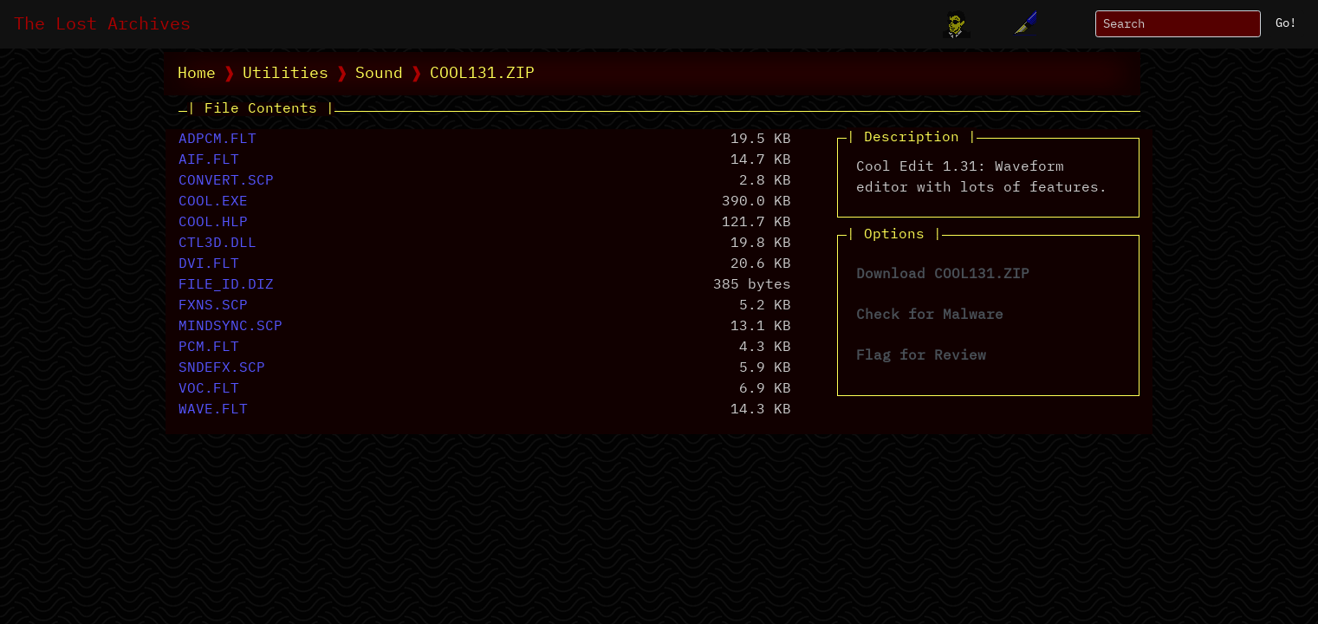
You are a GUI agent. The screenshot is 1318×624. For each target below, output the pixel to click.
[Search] (1178, 23)
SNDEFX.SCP (222, 368)
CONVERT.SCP (226, 181)
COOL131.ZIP (482, 73)
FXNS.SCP (213, 306)
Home (197, 73)
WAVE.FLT (213, 410)
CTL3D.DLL (217, 243)
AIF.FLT (209, 160)
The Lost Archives (102, 24)
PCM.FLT (209, 347)
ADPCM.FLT (217, 139)
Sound (379, 73)
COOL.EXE (213, 202)
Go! (1286, 23)
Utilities (285, 73)
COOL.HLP (213, 223)
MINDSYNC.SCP (230, 327)
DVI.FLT (209, 264)
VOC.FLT (209, 389)
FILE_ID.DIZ (226, 285)
